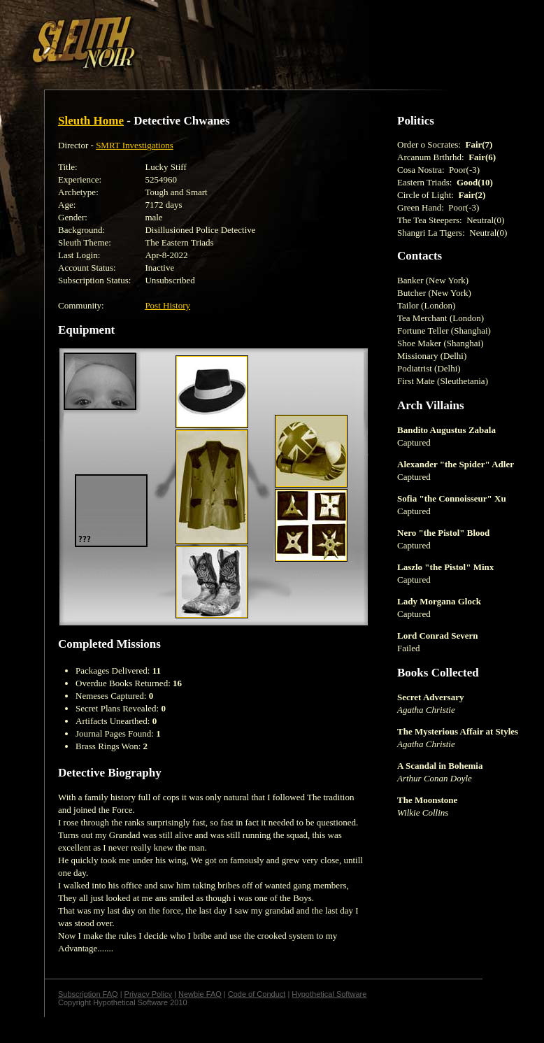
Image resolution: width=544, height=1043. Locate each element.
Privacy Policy (148, 994)
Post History (167, 305)
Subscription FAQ (88, 994)
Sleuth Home (91, 120)
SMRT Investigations (134, 145)
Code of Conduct (257, 994)
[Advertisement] (170, 37)
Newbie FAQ (200, 994)
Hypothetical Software (329, 994)
